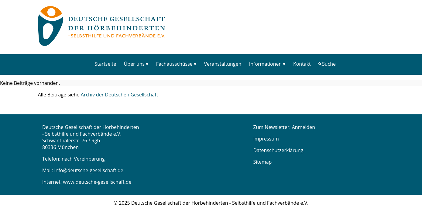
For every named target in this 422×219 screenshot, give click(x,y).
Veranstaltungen (222, 64)
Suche (329, 64)
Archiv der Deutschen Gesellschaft (119, 94)
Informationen (265, 64)
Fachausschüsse (174, 64)
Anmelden (303, 127)
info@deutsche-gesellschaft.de (88, 170)
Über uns (134, 64)
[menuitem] (105, 63)
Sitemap (262, 161)
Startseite (105, 64)
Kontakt (302, 64)
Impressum (266, 138)
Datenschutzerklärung (278, 150)
